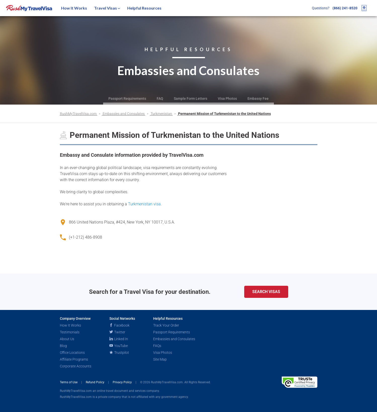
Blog (63, 346)
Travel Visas (107, 8)
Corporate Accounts (75, 366)
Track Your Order (166, 325)
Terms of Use (69, 382)
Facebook (119, 325)
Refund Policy (95, 382)
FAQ (160, 99)
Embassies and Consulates (124, 114)
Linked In (118, 339)
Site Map (160, 359)
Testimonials (69, 332)
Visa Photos (227, 99)
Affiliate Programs (74, 359)
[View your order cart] (364, 8)
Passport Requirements (127, 99)
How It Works (74, 8)
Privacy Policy (123, 382)
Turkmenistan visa (144, 204)
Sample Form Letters (190, 99)
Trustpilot (119, 353)
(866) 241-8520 (344, 8)
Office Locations (72, 353)
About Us (67, 339)
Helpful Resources (144, 8)
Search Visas (266, 291)
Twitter (117, 332)
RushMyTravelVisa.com (78, 114)
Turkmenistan (162, 114)
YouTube (118, 346)
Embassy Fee (258, 99)
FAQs (157, 346)
